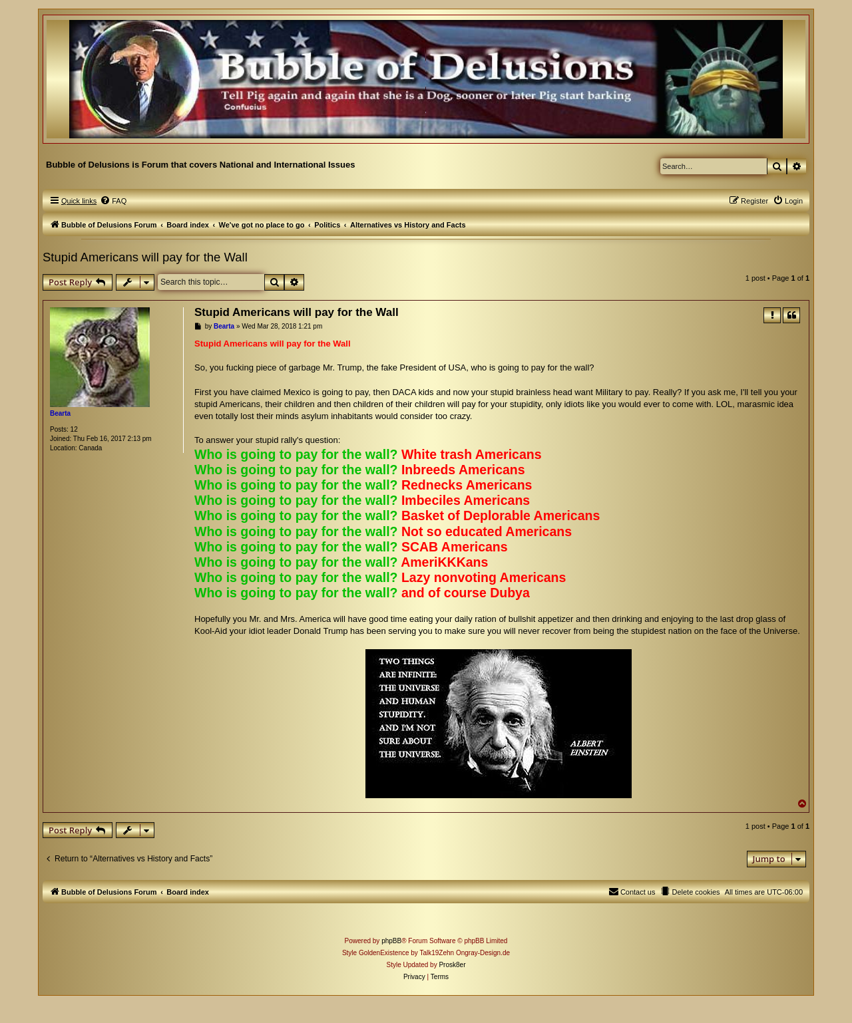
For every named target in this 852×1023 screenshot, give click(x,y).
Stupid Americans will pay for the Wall (145, 257)
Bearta (60, 413)
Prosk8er (452, 964)
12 (74, 429)
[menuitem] (113, 201)
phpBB (391, 941)
